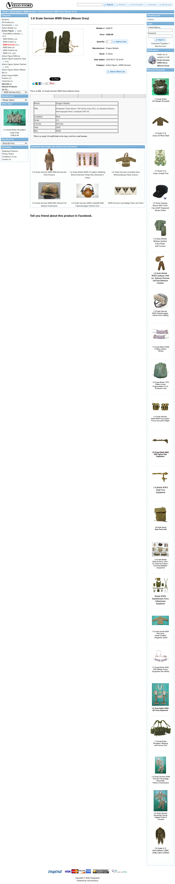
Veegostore (95, 878)
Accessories (7, 25)
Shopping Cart (153, 16)
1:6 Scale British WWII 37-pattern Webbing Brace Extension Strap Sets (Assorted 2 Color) (87, 175)
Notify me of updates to (163, 60)
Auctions (5, 19)
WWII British (8, 39)
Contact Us (6, 159)
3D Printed (6, 22)
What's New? (7, 104)
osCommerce (92, 881)
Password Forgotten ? (160, 43)
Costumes (6, 81)
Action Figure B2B (9, 56)
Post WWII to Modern (12, 34)
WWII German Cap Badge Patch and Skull (125, 203)
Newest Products (9, 87)
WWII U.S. (7, 53)
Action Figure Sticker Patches (14, 64)
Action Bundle (7, 28)
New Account (160, 46)
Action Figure (111, 65)
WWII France (8, 42)
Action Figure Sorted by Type (14, 59)
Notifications (153, 50)
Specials (5, 84)
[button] (109, 5)
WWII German (125, 65)
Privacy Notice (8, 154)
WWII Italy (7, 47)
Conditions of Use (9, 157)
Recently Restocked (156, 70)
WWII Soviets (8, 50)
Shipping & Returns (10, 151)
